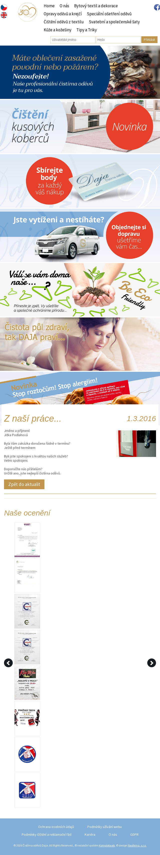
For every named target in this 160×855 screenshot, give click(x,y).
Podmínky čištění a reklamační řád (46, 834)
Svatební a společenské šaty (114, 22)
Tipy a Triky (86, 30)
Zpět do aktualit (24, 484)
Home (49, 6)
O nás (64, 6)
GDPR (134, 834)
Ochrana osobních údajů (56, 826)
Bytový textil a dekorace (96, 6)
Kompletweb (107, 845)
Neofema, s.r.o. (137, 845)
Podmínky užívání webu (104, 826)
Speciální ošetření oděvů (109, 14)
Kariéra (90, 834)
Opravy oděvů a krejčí (63, 14)
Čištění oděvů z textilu (64, 22)
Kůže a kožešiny (57, 30)
